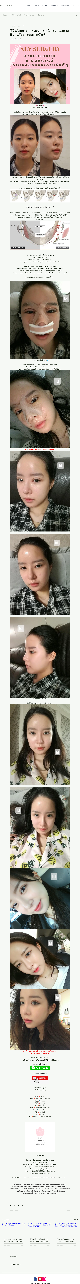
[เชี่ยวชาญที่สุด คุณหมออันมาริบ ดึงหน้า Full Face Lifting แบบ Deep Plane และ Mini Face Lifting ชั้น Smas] (66, 1229)
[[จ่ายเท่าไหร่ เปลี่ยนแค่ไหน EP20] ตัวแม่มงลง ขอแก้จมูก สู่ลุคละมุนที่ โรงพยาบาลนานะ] (40, 1229)
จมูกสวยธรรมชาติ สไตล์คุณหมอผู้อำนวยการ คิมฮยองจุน (13, 1240)
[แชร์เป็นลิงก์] (22, 1205)
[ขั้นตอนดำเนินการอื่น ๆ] (69, 26)
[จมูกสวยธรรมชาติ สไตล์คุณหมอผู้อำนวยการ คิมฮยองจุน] (13, 1229)
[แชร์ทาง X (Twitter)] (14, 1205)
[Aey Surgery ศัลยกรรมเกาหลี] (35, 1279)
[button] (30, 5)
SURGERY (8, 5)
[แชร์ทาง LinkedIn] (18, 1205)
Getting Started (15, 15)
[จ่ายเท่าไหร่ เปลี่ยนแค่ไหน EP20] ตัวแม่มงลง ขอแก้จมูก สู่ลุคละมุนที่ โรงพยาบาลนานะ (39, 1240)
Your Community (29, 15)
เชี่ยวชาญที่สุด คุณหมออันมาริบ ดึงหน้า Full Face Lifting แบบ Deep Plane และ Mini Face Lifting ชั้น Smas (66, 1240)
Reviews (41, 15)
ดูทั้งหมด (76, 1219)
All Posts (4, 15)
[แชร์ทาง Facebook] (10, 1205)
